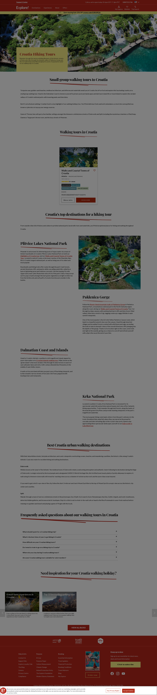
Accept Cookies (128, 690)
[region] (78, 690)
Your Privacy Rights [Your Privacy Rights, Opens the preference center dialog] (113, 690)
